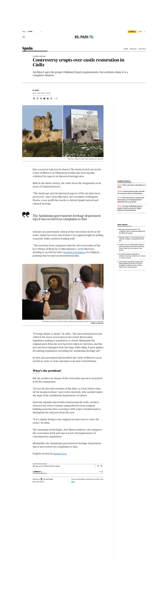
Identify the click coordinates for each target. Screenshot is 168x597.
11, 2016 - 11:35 (44, 93)
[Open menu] (24, 37)
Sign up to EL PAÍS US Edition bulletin (48, 466)
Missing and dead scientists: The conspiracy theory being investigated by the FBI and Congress (132, 231)
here (73, 482)
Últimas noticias (123, 181)
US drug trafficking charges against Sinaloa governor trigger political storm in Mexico (129, 208)
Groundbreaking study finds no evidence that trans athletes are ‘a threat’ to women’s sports (132, 256)
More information (39, 482)
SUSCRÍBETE (132, 31)
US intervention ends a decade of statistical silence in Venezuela (131, 192)
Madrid (126, 49)
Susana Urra (60, 453)
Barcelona (133, 49)
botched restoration (74, 252)
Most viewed (122, 224)
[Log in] (141, 31)
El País (36, 90)
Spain (27, 48)
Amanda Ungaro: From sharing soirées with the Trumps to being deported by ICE (132, 238)
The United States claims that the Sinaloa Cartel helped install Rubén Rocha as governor (130, 200)
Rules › (101, 471)
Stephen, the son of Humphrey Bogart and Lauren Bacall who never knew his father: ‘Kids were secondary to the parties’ (131, 247)
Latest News (142, 49)
